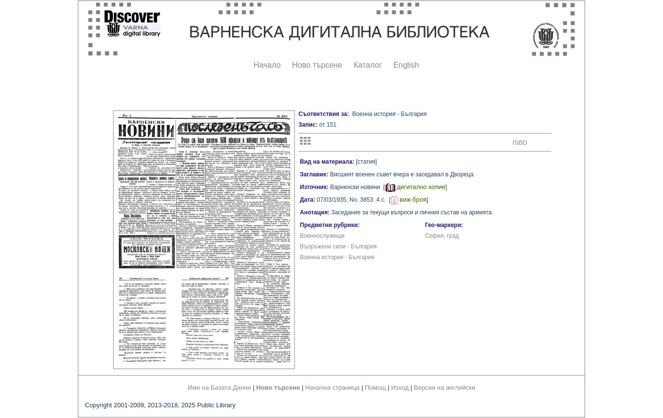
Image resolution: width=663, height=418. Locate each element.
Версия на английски (444, 387)
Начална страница (332, 387)
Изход (400, 387)
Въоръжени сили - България (338, 246)
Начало (267, 65)
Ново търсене (317, 65)
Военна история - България (337, 257)
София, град (442, 235)
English (406, 65)
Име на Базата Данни (219, 387)
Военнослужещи (322, 235)
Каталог (367, 65)
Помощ (375, 387)
